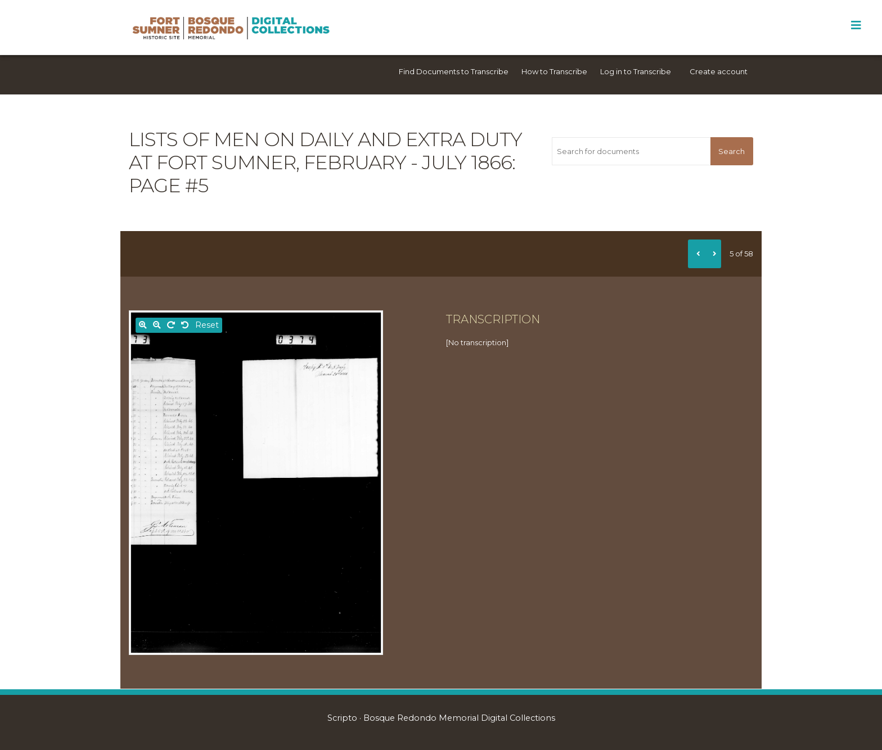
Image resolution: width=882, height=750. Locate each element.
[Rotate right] (171, 325)
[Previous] (696, 254)
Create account (719, 71)
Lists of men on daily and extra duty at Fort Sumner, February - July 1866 (325, 151)
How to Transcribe (554, 71)
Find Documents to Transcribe (453, 71)
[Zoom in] (143, 325)
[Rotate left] (185, 325)
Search (731, 151)
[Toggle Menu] (856, 25)
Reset (207, 325)
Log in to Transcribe (635, 71)
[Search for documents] (631, 151)
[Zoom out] (157, 325)
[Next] (712, 254)
